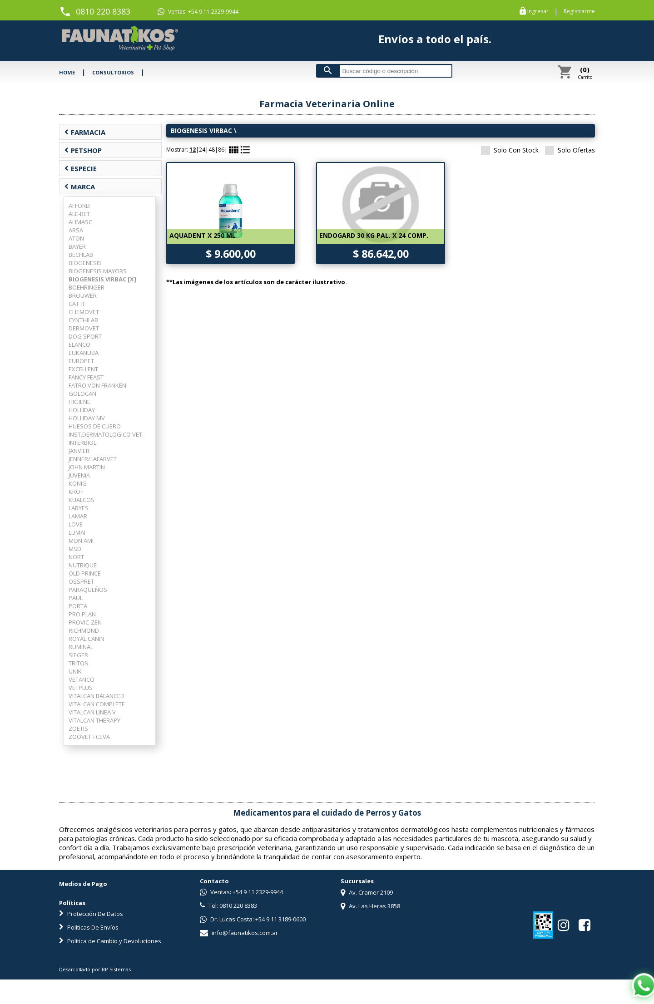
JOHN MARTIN (87, 467)
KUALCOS (81, 500)
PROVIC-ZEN (85, 622)
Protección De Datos (91, 914)
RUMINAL (81, 647)
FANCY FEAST (86, 377)
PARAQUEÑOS (88, 590)
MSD (75, 549)
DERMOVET (84, 328)
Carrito (585, 72)
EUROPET (81, 361)
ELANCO (79, 344)
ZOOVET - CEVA (89, 737)
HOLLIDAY (82, 410)
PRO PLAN (82, 614)
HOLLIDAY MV (87, 418)
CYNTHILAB (83, 320)
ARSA (76, 230)
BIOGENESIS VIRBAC (201, 130)
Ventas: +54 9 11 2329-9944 (198, 12)
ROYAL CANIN (86, 639)
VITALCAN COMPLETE (97, 704)
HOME (67, 72)
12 (192, 149)
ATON (76, 238)
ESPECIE (80, 168)
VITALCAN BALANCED (96, 696)
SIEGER (78, 655)
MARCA (79, 186)
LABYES (79, 508)
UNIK (75, 671)
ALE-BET (79, 214)
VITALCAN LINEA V (92, 712)
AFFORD (79, 206)
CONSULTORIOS (113, 72)
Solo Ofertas (570, 150)
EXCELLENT (83, 369)
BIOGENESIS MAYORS (98, 271)
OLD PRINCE (85, 573)
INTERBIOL (82, 442)
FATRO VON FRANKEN (97, 385)
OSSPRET (81, 581)
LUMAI (77, 532)
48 (211, 149)
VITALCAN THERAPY (94, 720)
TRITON (79, 663)
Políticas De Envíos (89, 927)
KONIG (78, 483)
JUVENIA (79, 475)
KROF (76, 491)
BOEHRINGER (86, 287)
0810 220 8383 (103, 11)
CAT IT (77, 304)
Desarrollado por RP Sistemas (95, 969)
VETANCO (81, 679)
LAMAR (78, 516)
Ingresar (538, 11)
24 (202, 149)
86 (221, 149)
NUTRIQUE (83, 565)
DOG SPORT (85, 336)
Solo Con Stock (510, 150)
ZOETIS (78, 728)
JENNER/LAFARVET (93, 459)
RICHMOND (84, 630)
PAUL (76, 598)
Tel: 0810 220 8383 (228, 905)
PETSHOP (83, 150)
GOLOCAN (82, 393)
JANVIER (79, 451)
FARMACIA (84, 132)
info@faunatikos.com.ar (239, 933)
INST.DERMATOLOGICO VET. (106, 434)
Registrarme (579, 11)
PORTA (78, 606)
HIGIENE (79, 402)
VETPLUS (81, 688)
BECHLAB (81, 255)
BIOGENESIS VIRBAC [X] (102, 279)
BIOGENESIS (85, 263)
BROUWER (83, 295)
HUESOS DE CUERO (95, 426)
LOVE (76, 524)
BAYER (77, 246)
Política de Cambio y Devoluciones (110, 941)
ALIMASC (80, 222)
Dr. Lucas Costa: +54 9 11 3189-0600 (253, 919)
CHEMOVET (84, 312)
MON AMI (81, 540)
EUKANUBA (84, 353)
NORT (76, 557)
